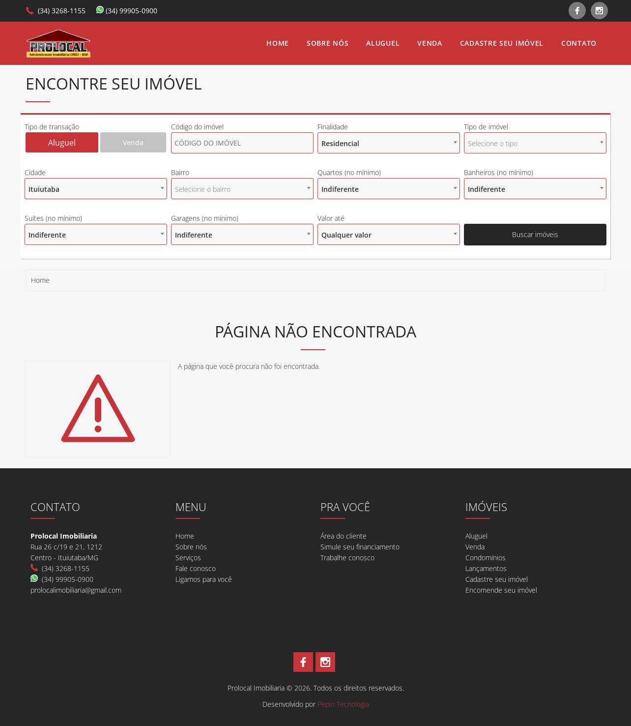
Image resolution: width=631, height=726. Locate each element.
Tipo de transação (52, 126)
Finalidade (332, 126)
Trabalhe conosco (347, 557)
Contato (579, 43)
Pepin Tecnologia (343, 704)
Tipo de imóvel (486, 126)
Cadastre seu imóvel (502, 43)
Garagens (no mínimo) (204, 218)
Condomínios (485, 557)
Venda (429, 43)
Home (277, 43)
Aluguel (383, 43)
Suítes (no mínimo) (53, 218)
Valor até (330, 218)
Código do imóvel (197, 126)
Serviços (188, 557)
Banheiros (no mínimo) (498, 172)
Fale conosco (195, 568)
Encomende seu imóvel (501, 590)
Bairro (180, 172)
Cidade (35, 172)
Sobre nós (327, 43)
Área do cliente (343, 536)
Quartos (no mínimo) (349, 172)
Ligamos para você (203, 579)
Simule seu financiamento (360, 546)
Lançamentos (486, 568)
